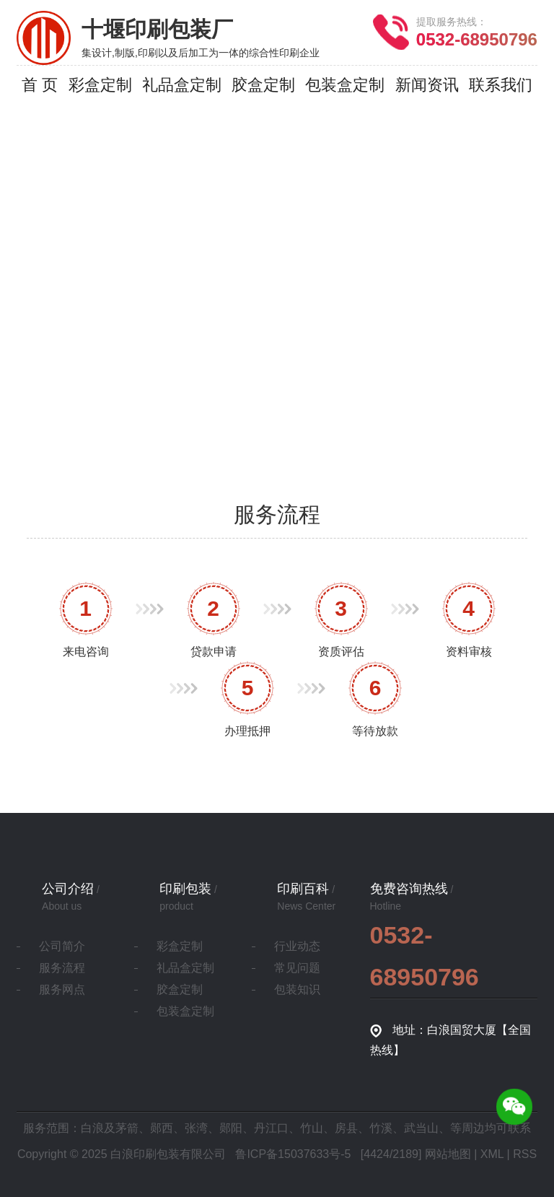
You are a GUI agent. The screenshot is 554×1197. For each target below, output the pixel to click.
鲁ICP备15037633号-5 (293, 1154)
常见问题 (297, 968)
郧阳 (230, 1128)
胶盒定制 (180, 989)
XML (492, 1154)
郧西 (161, 1128)
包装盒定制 (185, 1011)
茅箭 (126, 1128)
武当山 (421, 1128)
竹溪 (380, 1128)
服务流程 (62, 968)
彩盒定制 (180, 946)
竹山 (311, 1128)
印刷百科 (303, 889)
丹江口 (271, 1128)
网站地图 (448, 1154)
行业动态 (297, 946)
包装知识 (297, 989)
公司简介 (62, 946)
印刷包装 (185, 889)
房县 (346, 1128)
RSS (525, 1154)
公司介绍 (68, 889)
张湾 (196, 1128)
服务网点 (62, 989)
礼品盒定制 (185, 968)
